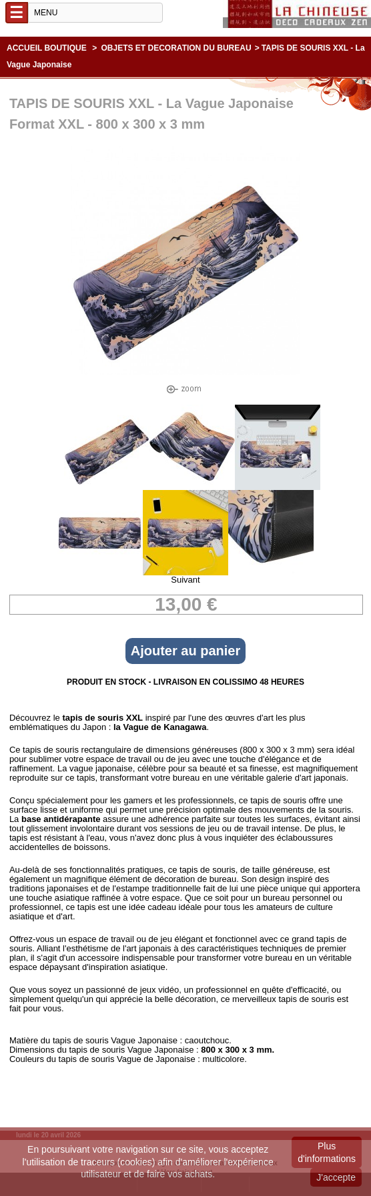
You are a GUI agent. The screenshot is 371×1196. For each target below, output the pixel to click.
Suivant (185, 580)
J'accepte (336, 1177)
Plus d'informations (327, 1152)
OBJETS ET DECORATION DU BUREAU (176, 48)
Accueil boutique (47, 48)
